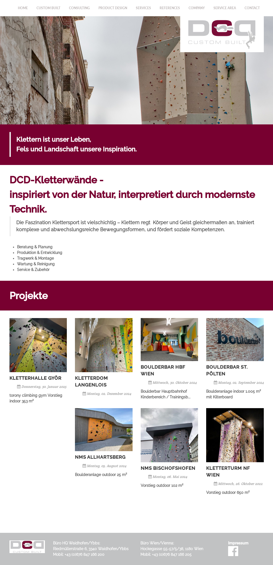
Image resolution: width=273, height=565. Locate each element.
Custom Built (48, 8)
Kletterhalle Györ (35, 378)
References (170, 8)
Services (143, 8)
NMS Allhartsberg (100, 457)
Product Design (112, 8)
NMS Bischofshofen (168, 468)
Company (197, 8)
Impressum (238, 543)
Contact (252, 8)
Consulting (79, 8)
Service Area (224, 8)
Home (23, 8)
